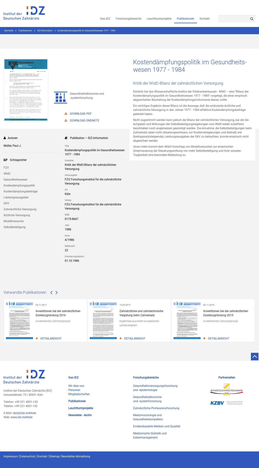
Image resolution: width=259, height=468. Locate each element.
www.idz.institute (21, 417)
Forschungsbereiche (146, 377)
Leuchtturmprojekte (80, 408)
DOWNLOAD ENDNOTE (82, 120)
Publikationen (26, 30)
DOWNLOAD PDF (78, 113)
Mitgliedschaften (79, 394)
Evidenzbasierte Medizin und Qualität (156, 426)
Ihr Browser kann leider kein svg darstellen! (5, 160)
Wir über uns (76, 386)
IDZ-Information (45, 30)
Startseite (9, 30)
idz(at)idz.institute (24, 413)
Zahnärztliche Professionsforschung (156, 408)
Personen (74, 390)
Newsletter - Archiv (80, 415)
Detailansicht (49, 338)
